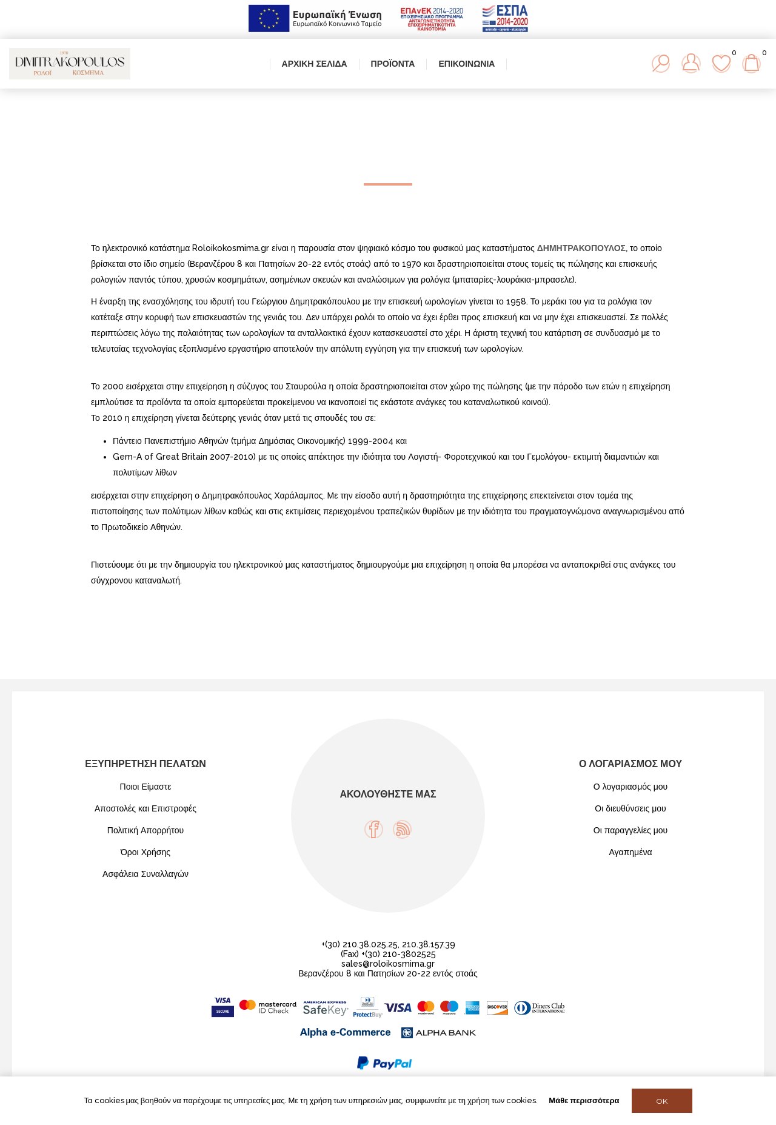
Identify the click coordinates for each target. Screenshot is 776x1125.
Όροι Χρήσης (145, 852)
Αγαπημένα (630, 852)
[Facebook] (373, 829)
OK (661, 1101)
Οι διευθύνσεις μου (630, 808)
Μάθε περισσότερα (584, 1100)
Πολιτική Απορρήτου (145, 830)
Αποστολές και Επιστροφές (145, 808)
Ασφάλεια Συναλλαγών (145, 874)
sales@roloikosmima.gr (388, 964)
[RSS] (402, 829)
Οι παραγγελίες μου (630, 830)
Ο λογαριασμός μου (630, 786)
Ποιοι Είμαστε (146, 786)
